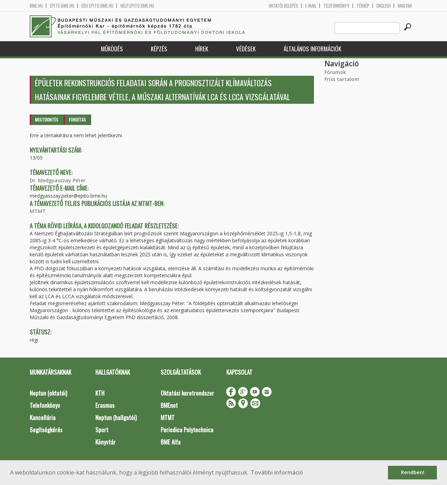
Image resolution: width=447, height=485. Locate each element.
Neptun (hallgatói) (116, 417)
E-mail (310, 5)
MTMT (38, 211)
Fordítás (77, 120)
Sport (101, 429)
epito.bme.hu (62, 5)
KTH (99, 393)
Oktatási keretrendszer (187, 393)
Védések (246, 48)
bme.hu (36, 5)
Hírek (201, 48)
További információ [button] (277, 472)
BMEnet (169, 405)
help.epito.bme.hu (137, 5)
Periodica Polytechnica (187, 429)
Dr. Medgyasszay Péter (58, 180)
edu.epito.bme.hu (97, 5)
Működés (112, 48)
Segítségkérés (46, 429)
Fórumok (335, 72)
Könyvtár (105, 442)
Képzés (159, 48)
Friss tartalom (341, 79)
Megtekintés (46, 120)
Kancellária (43, 417)
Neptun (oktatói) (48, 393)
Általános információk (312, 48)
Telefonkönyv (336, 5)
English (383, 5)
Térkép (363, 5)
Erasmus (105, 405)
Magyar (405, 5)
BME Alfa (171, 442)
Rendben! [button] (412, 472)
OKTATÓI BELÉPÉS (283, 5)
